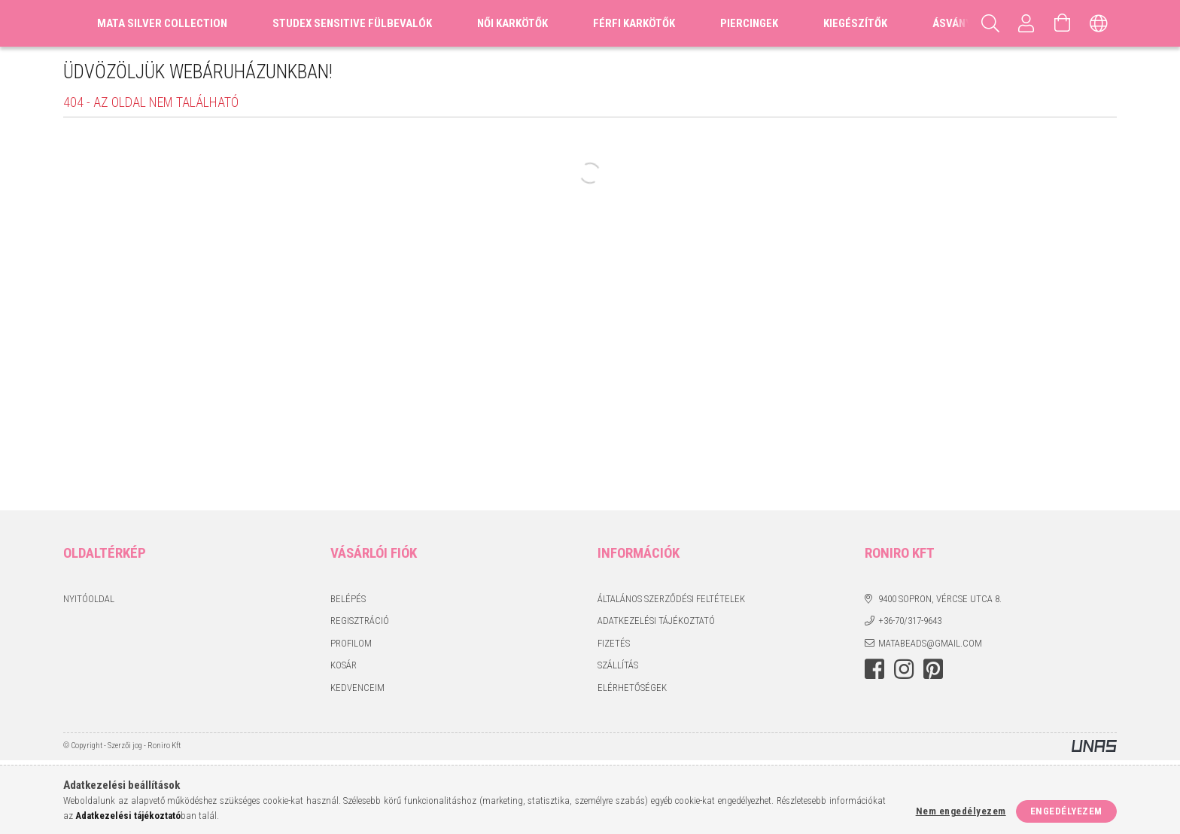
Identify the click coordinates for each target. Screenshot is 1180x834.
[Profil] (1026, 23)
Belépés (348, 598)
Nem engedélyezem (961, 811)
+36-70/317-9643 (909, 620)
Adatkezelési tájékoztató (656, 620)
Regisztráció (359, 620)
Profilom (351, 643)
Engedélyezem (1066, 811)
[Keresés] (990, 23)
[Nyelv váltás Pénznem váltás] (1099, 23)
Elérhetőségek (632, 687)
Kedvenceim (357, 687)
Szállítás (618, 665)
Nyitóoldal (88, 598)
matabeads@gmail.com (930, 643)
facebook (874, 669)
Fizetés (614, 643)
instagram (904, 669)
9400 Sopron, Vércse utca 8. (940, 598)
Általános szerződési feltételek (671, 598)
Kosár (343, 665)
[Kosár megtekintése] (1063, 23)
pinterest (933, 669)
